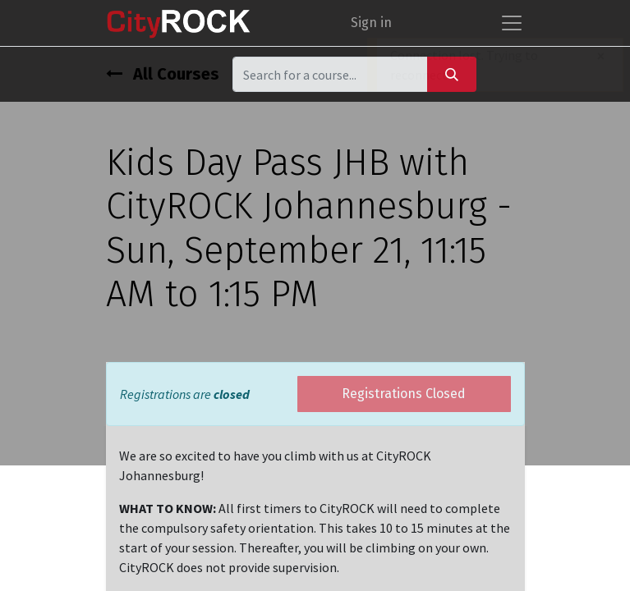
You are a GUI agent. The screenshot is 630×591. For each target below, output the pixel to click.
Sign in (371, 22)
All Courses (162, 74)
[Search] (451, 74)
